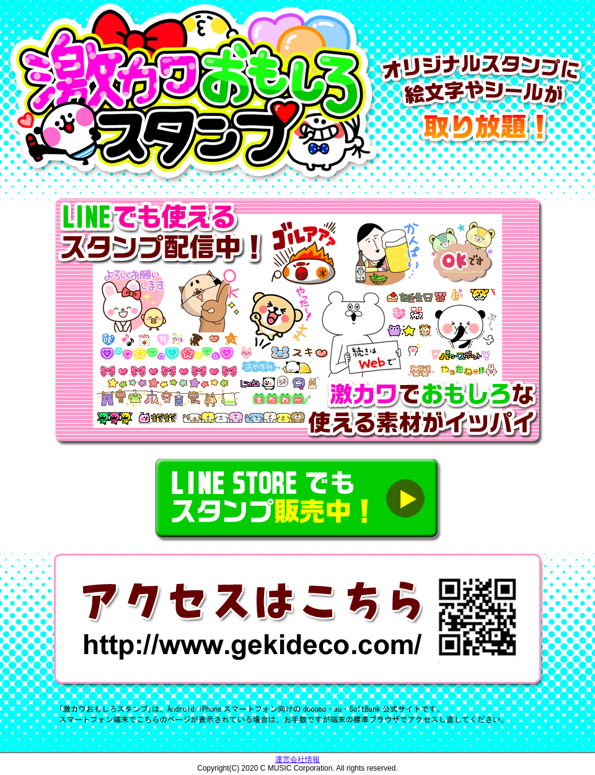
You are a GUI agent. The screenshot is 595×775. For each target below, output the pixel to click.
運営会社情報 (297, 759)
